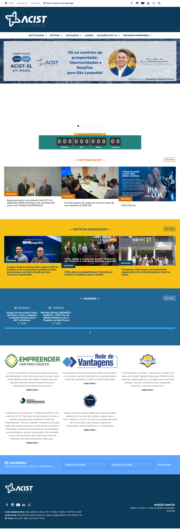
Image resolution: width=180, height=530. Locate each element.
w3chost (171, 512)
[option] (32, 189)
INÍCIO (11, 3)
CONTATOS (35, 3)
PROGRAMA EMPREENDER (136, 35)
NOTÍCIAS (55, 35)
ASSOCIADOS (72, 35)
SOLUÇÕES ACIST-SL (107, 35)
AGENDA (89, 35)
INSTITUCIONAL (36, 35)
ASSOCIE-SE (22, 3)
